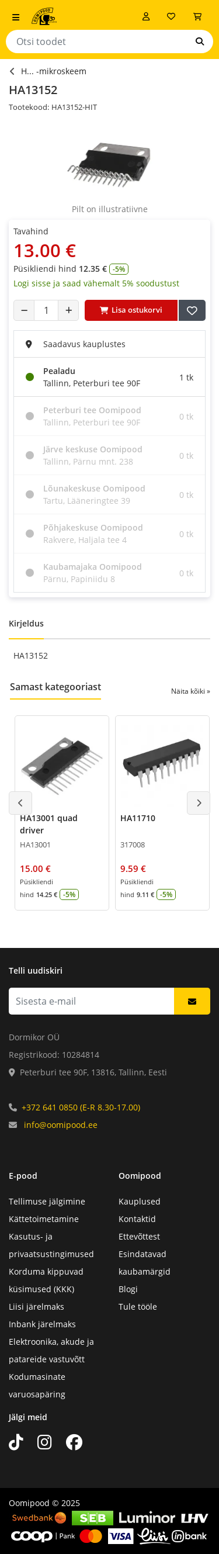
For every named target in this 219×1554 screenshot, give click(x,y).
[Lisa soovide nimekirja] (192, 310)
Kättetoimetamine (44, 1218)
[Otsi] (199, 41)
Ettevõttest (139, 1236)
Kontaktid (137, 1218)
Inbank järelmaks (42, 1324)
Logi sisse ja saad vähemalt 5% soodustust (96, 283)
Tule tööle (138, 1306)
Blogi (128, 1289)
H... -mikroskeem (53, 71)
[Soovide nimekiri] (171, 16)
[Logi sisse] (146, 16)
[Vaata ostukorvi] (197, 16)
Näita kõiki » (190, 691)
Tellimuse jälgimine (47, 1201)
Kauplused (140, 1201)
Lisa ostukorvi (131, 309)
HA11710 (137, 817)
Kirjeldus (26, 623)
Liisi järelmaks (36, 1306)
